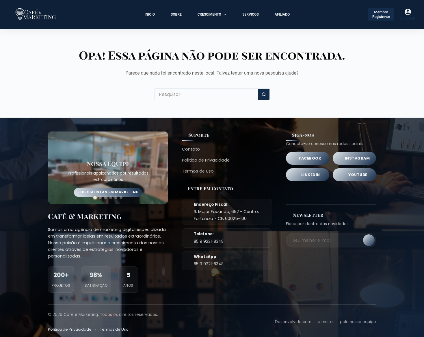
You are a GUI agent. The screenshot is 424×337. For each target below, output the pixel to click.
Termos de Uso (198, 171)
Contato (191, 149)
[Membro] (381, 14)
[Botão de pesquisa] (264, 94)
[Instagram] (354, 158)
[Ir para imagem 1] (95, 197)
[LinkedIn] (307, 174)
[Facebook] (307, 158)
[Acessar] (407, 14)
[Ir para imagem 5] (115, 197)
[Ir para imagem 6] (121, 197)
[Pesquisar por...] (206, 94)
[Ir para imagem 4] (110, 197)
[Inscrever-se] (369, 240)
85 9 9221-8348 (209, 241)
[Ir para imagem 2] (100, 197)
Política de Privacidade (206, 160)
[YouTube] (354, 174)
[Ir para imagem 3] (105, 197)
